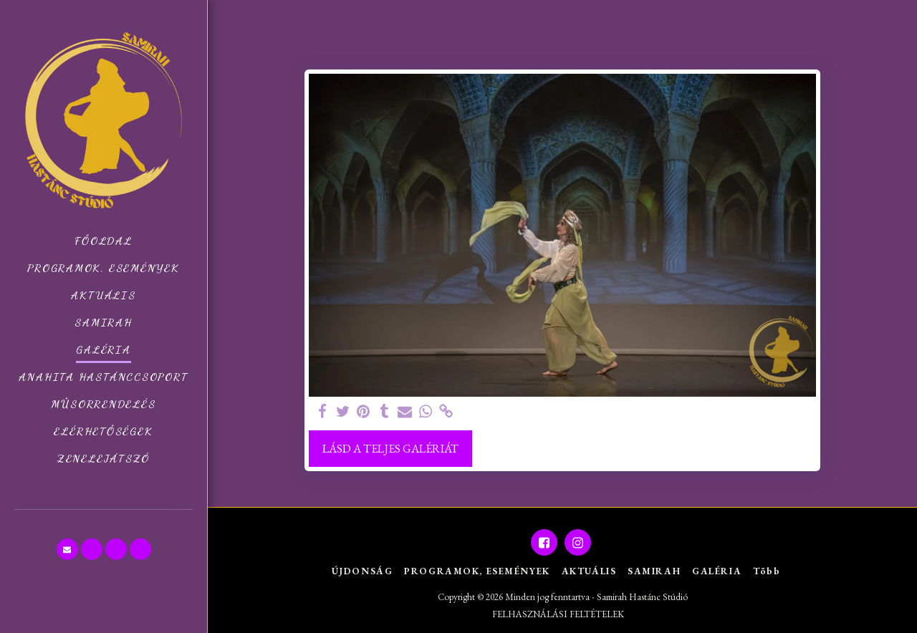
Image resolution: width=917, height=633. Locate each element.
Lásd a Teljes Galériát (390, 448)
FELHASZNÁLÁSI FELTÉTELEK (558, 614)
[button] (67, 549)
